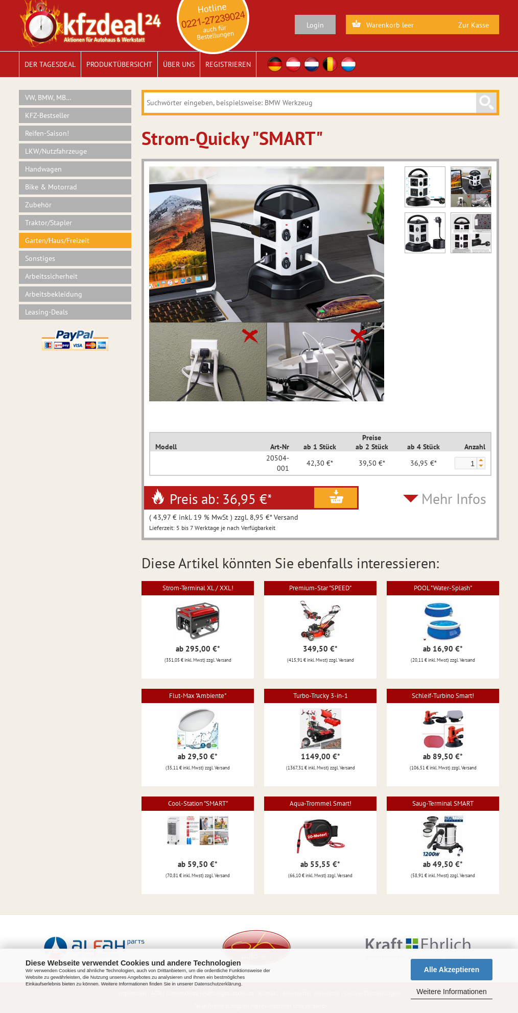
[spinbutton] (465, 464)
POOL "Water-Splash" (443, 588)
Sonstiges (40, 258)
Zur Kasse (473, 25)
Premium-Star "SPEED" (320, 588)
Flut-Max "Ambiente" (197, 695)
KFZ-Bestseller (47, 115)
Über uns (179, 64)
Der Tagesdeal (50, 64)
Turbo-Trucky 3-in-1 (320, 695)
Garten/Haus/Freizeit (57, 240)
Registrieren (228, 64)
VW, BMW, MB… (48, 97)
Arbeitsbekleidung (53, 294)
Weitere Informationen (451, 991)
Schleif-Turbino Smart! (443, 695)
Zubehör (38, 204)
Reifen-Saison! (47, 133)
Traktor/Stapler (48, 222)
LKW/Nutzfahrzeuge (56, 151)
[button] (481, 460)
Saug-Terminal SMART (443, 803)
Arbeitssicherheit (51, 276)
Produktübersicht (119, 64)
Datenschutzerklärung (218, 983)
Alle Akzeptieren (451, 970)
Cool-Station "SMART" (198, 803)
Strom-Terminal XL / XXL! (197, 588)
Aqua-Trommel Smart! (320, 803)
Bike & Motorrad (51, 186)
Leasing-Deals (46, 312)
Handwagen (43, 169)
